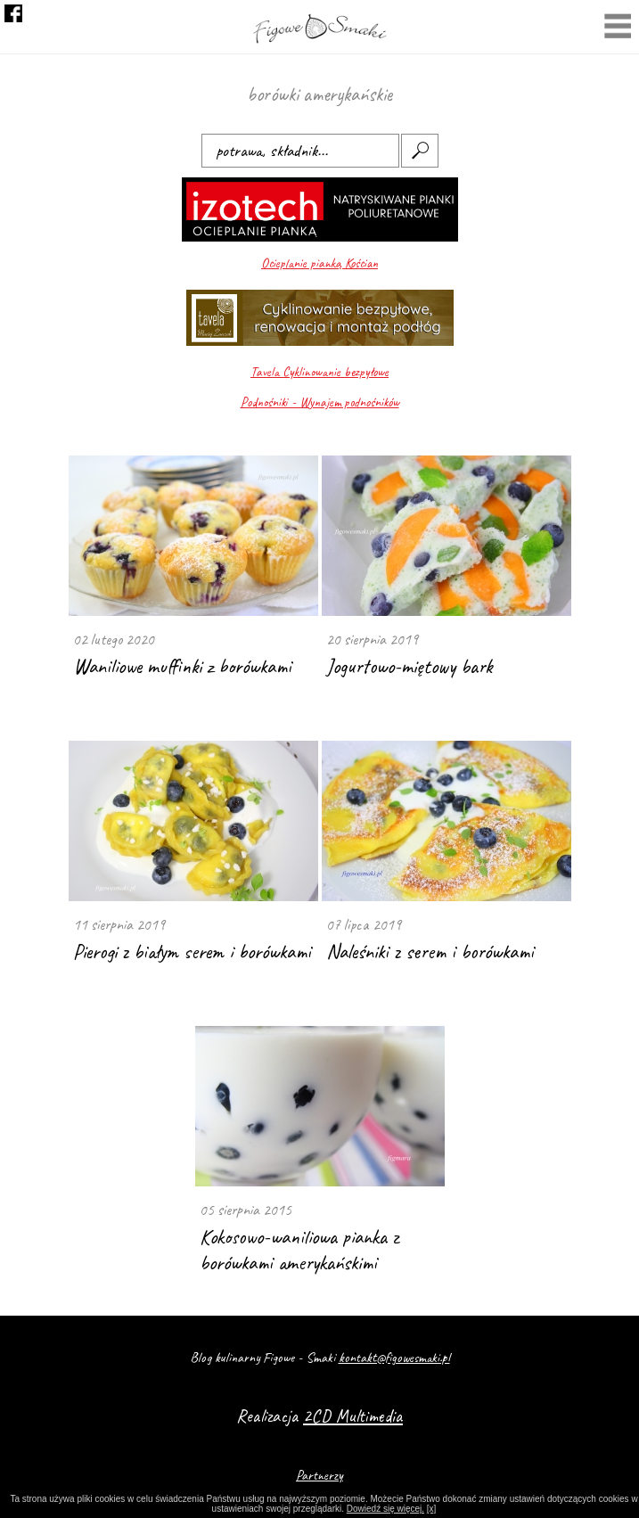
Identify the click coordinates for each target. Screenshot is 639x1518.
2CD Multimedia (353, 1416)
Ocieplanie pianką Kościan (319, 263)
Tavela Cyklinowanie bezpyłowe (319, 372)
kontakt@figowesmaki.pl (394, 1357)
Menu (617, 28)
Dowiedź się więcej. (385, 1509)
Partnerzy (319, 1475)
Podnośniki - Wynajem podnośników (320, 402)
